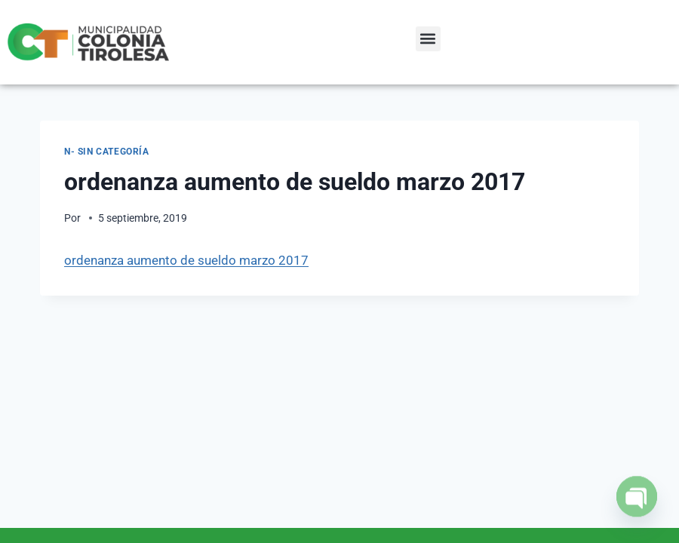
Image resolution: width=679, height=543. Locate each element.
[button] (428, 38)
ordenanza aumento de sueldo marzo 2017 (186, 260)
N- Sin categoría (106, 151)
